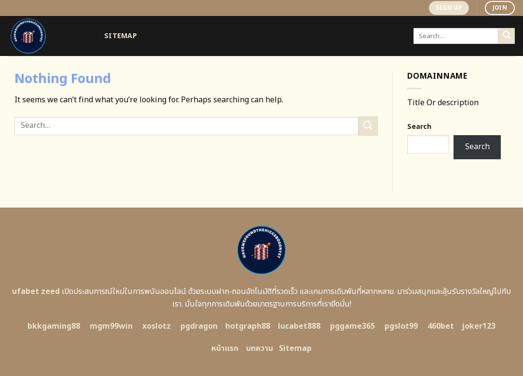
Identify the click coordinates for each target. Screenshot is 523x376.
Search (419, 127)
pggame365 (352, 326)
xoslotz (156, 326)
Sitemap (120, 36)
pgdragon (199, 326)
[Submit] (506, 36)
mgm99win (111, 326)
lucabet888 (299, 326)
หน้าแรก (224, 348)
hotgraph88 (247, 326)
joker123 (478, 326)
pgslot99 (401, 326)
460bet (440, 326)
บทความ (259, 348)
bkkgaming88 (54, 326)
